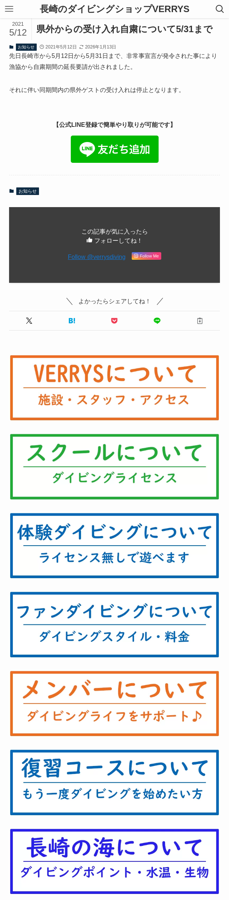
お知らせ (26, 47)
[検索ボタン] (220, 9)
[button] (29, 320)
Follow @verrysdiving (96, 257)
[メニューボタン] (9, 9)
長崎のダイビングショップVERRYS (115, 9)
